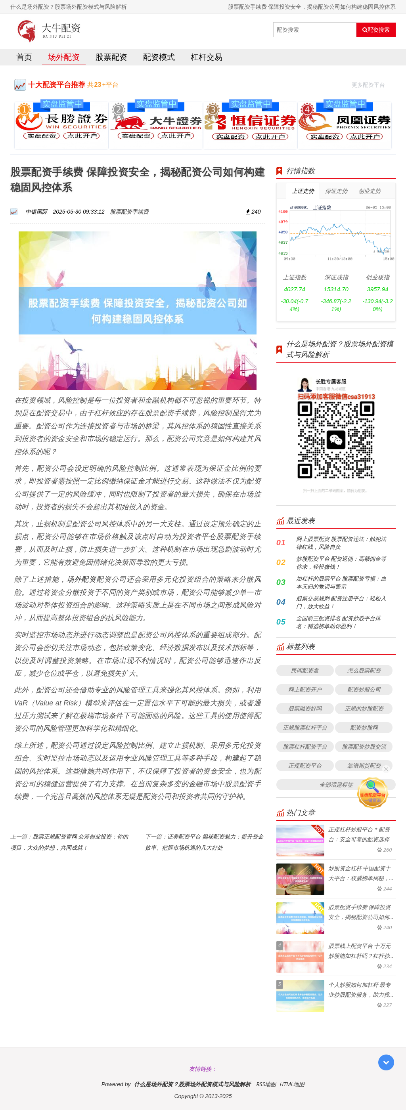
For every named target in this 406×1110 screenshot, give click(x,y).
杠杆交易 (206, 57)
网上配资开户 (305, 689)
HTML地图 (292, 1084)
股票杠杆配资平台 (305, 746)
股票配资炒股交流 (364, 746)
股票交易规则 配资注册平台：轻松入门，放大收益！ (341, 602)
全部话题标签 (336, 784)
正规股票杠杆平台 (305, 727)
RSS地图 (266, 1084)
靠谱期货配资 (364, 765)
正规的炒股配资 (364, 708)
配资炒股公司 (364, 689)
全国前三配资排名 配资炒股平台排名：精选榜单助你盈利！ (338, 622)
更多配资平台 (372, 83)
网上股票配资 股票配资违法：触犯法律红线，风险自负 (341, 542)
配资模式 (159, 57)
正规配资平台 (305, 765)
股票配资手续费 (129, 211)
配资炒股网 (364, 727)
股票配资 (111, 57)
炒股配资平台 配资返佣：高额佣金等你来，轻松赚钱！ (341, 562)
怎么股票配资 (364, 670)
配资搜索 (376, 30)
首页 (24, 57)
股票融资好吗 (305, 708)
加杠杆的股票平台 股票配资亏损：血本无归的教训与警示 (341, 582)
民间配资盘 (305, 670)
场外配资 (64, 57)
